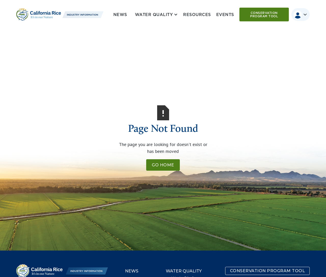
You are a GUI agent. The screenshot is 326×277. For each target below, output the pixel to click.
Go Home (163, 165)
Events (225, 14)
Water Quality (184, 271)
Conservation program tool (264, 14)
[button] (155, 14)
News (120, 14)
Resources (197, 14)
